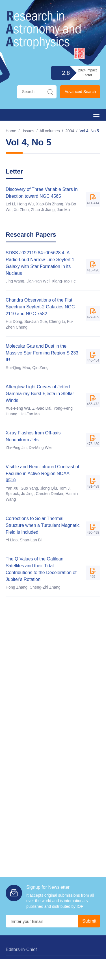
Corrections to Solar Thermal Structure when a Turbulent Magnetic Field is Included (42, 525)
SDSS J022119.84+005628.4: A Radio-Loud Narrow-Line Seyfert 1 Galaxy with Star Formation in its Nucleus (40, 263)
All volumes (50, 131)
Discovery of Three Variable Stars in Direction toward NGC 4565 (42, 193)
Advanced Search (80, 91)
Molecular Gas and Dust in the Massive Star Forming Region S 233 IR (42, 353)
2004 (69, 131)
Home (11, 131)
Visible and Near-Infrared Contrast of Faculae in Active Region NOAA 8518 (42, 473)
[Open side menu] (96, 114)
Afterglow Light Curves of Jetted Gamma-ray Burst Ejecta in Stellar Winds (40, 393)
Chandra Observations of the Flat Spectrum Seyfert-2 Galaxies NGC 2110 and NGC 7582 (40, 307)
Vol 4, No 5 (89, 131)
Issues (28, 131)
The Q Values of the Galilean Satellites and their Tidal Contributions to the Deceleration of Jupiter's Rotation (41, 569)
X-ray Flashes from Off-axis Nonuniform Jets (33, 436)
